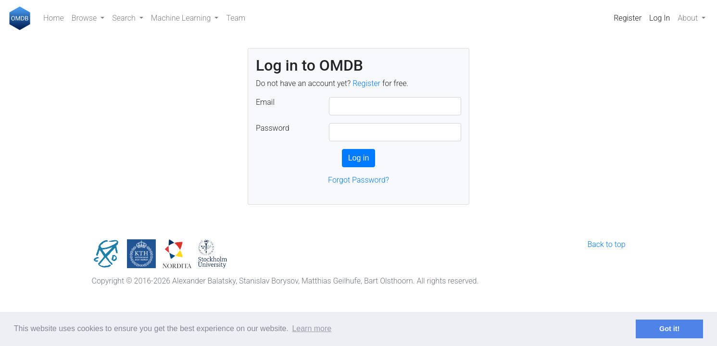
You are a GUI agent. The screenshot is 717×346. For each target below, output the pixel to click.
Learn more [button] (311, 328)
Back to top (606, 244)
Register (628, 18)
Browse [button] (85, 18)
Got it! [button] (669, 329)
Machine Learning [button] (182, 18)
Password (272, 128)
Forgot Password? (358, 180)
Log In (659, 18)
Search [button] (124, 18)
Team (235, 18)
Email (265, 102)
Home (53, 18)
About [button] (689, 18)
